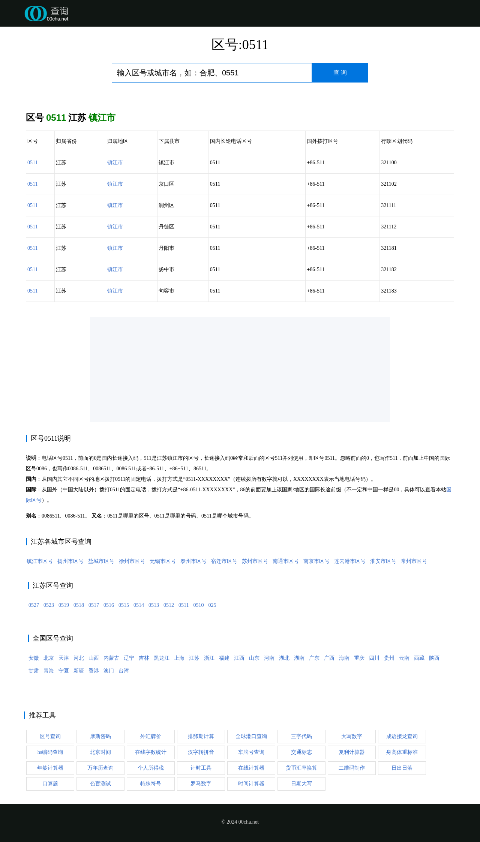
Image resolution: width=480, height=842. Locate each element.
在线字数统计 (150, 752)
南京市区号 (316, 561)
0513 (153, 605)
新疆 (79, 671)
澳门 (109, 671)
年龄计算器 (50, 768)
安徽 (33, 658)
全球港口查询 (251, 736)
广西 (329, 658)
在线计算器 (251, 768)
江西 (239, 658)
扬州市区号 (70, 561)
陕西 (434, 658)
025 (212, 605)
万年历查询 (100, 768)
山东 (254, 658)
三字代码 (301, 736)
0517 (93, 605)
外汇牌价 (150, 736)
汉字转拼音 (201, 752)
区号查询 (50, 736)
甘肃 (33, 671)
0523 (49, 605)
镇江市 (115, 162)
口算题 (50, 783)
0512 (169, 605)
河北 (79, 658)
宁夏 (63, 671)
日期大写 (301, 783)
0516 (109, 605)
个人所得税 (151, 768)
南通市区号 (286, 561)
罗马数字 (201, 783)
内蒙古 (111, 658)
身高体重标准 (402, 752)
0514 (139, 605)
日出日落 (402, 768)
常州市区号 (414, 561)
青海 (49, 671)
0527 (33, 605)
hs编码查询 (50, 752)
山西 (93, 658)
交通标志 (301, 752)
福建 (224, 658)
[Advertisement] (240, 369)
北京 (49, 658)
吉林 (144, 658)
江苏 (194, 658)
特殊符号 (150, 783)
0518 (79, 605)
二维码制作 (352, 768)
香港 (93, 671)
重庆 (359, 658)
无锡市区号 (163, 561)
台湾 (123, 671)
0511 (32, 162)
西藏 (419, 658)
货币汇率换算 (301, 768)
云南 (404, 658)
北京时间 (100, 752)
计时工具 (201, 768)
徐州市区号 (132, 561)
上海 (179, 658)
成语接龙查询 (402, 736)
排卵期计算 (201, 736)
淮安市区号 (383, 561)
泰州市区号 (193, 561)
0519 (63, 605)
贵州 (389, 658)
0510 (198, 605)
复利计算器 (352, 752)
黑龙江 (162, 658)
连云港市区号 (350, 561)
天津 (63, 658)
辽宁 (129, 658)
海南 (344, 658)
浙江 (209, 658)
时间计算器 (251, 783)
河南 (269, 658)
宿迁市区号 (224, 561)
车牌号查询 (251, 752)
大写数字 (351, 736)
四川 (374, 658)
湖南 (299, 658)
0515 (123, 605)
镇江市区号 (40, 561)
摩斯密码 (100, 736)
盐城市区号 (101, 561)
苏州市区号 (255, 561)
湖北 (284, 658)
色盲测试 (100, 783)
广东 (314, 658)
